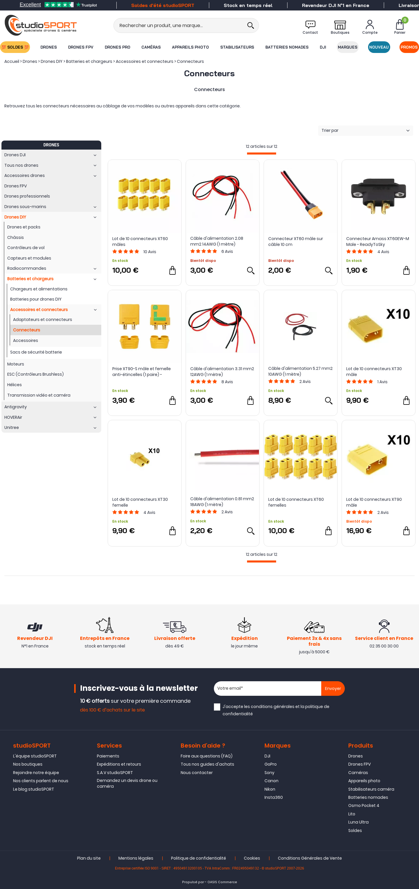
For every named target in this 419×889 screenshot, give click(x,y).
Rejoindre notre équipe (36, 773)
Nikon (269, 789)
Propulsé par (193, 882)
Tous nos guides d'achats (207, 764)
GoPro (270, 764)
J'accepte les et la (276, 710)
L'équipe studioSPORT (35, 756)
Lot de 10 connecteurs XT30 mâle (374, 371)
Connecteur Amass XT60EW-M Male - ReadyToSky (377, 241)
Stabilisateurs (237, 47)
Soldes (355, 830)
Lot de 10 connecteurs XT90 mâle (374, 502)
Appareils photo (190, 47)
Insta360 (273, 797)
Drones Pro (117, 47)
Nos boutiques (27, 764)
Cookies (252, 858)
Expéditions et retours (119, 764)
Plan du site (89, 858)
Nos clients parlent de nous (40, 781)
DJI (323, 47)
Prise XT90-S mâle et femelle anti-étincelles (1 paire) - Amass (141, 371)
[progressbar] (261, 153)
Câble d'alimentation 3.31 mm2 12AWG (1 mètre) (222, 371)
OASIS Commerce (222, 882)
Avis (149, 252)
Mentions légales (135, 858)
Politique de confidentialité (198, 858)
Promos (409, 47)
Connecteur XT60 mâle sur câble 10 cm (295, 241)
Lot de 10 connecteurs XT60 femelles (296, 502)
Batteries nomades (286, 47)
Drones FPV (80, 47)
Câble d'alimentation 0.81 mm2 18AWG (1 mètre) (222, 502)
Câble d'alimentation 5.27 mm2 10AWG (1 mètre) (300, 371)
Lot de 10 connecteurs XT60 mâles (140, 241)
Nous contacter (197, 773)
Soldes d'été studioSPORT (162, 5)
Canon (271, 781)
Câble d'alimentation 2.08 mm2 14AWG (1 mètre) (216, 241)
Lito (351, 814)
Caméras (151, 47)
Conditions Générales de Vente (310, 858)
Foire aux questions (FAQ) (206, 756)
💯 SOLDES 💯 (15, 47)
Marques (348, 47)
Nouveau (379, 47)
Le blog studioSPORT (33, 789)
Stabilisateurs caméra (371, 789)
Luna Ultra (358, 822)
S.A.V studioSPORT (115, 773)
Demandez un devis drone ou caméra (127, 783)
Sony (269, 773)
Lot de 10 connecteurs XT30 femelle (140, 502)
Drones (48, 47)
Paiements (108, 756)
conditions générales (272, 706)
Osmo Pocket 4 (363, 805)
